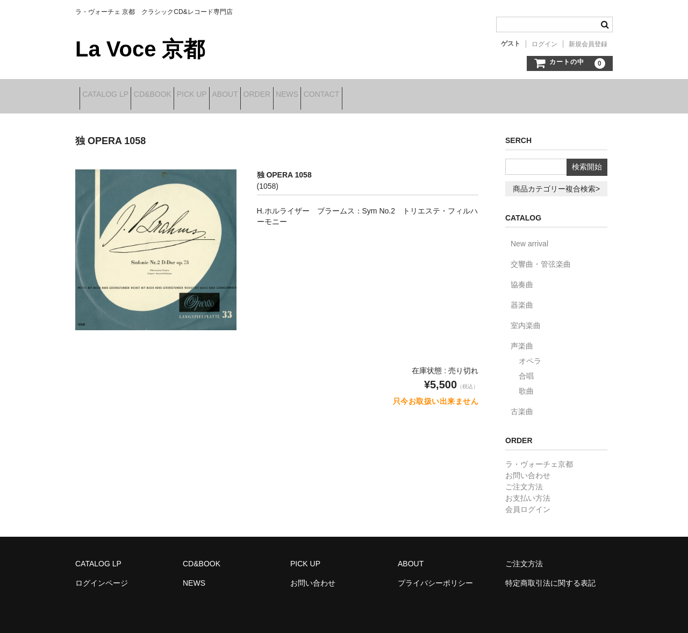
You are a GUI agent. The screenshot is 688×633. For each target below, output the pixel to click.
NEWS (375, 95)
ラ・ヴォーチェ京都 (539, 457)
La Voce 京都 (140, 49)
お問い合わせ (527, 468)
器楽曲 (522, 298)
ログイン (544, 44)
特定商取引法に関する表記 (550, 576)
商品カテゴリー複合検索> (556, 181)
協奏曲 (522, 277)
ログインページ (101, 576)
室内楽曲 (526, 318)
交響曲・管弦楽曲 (541, 257)
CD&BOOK (173, 95)
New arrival (529, 236)
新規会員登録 (588, 44)
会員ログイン (527, 502)
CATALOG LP (110, 95)
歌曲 (526, 384)
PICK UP (229, 95)
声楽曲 (522, 339)
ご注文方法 (524, 479)
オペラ (530, 354)
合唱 (526, 369)
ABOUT (279, 95)
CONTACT (426, 95)
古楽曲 (522, 404)
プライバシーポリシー (435, 576)
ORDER (328, 95)
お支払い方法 (527, 491)
